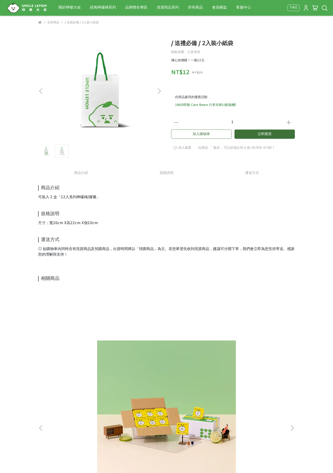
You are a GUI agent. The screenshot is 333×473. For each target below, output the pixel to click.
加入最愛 (182, 148)
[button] (159, 91)
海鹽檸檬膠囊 (246, 345)
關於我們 (44, 422)
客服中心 (243, 7)
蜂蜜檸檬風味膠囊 (124, 345)
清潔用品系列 (168, 7)
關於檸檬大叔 (70, 7)
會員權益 (219, 7)
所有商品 (195, 7)
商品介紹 (81, 173)
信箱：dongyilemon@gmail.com (62, 444)
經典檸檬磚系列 (103, 7)
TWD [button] (293, 8)
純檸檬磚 (54, 345)
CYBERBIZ (195, 461)
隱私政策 (63, 422)
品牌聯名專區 (136, 7)
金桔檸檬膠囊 (183, 345)
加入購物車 (201, 134)
